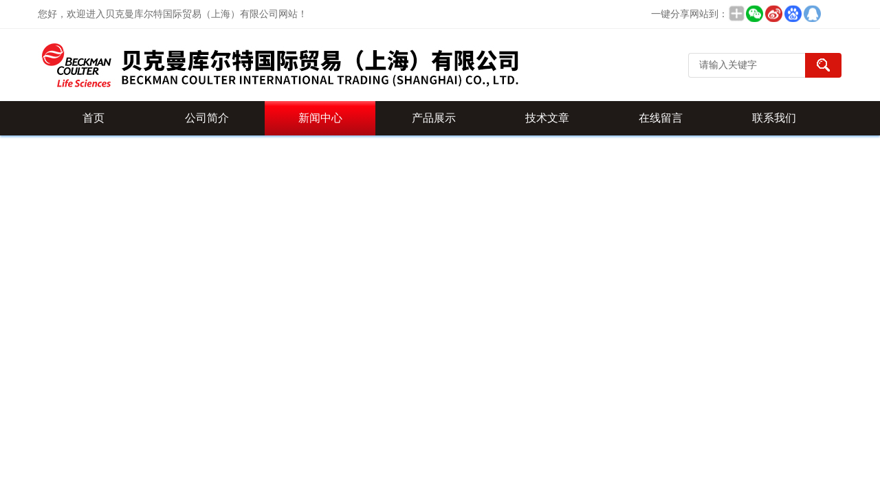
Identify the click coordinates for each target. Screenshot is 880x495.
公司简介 (207, 118)
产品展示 (434, 118)
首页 (93, 118)
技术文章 (547, 118)
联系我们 (774, 118)
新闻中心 (320, 118)
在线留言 (661, 118)
